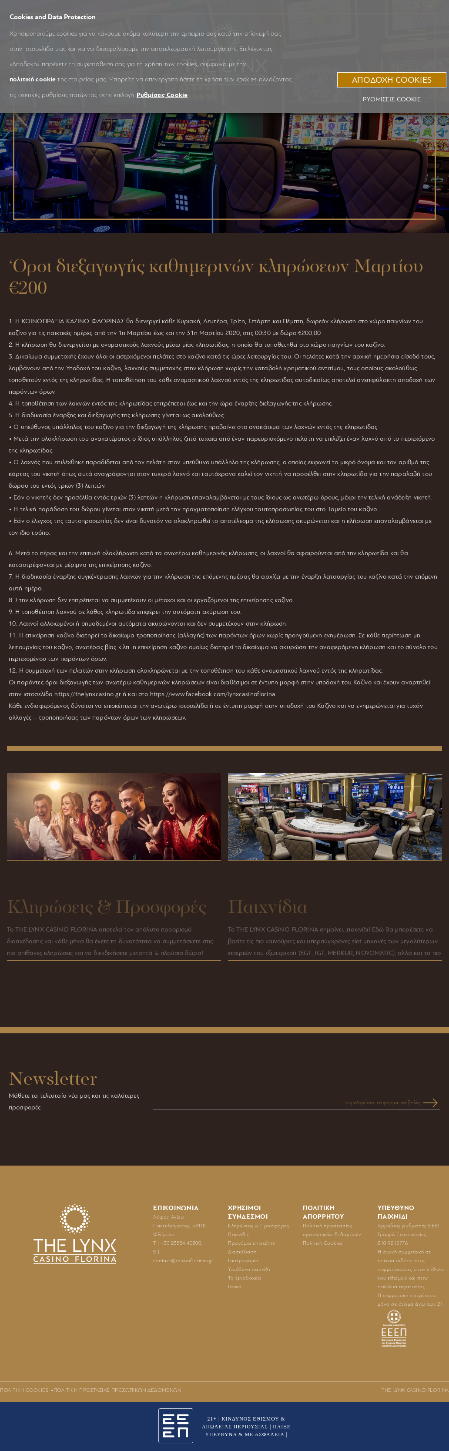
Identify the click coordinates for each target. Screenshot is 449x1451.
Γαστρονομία (243, 1260)
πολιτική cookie (33, 79)
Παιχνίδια (239, 1234)
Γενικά (235, 1286)
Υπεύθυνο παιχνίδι (249, 1269)
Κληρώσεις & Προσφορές (258, 1226)
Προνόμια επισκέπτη (252, 1243)
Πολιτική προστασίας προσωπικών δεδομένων (117, 1390)
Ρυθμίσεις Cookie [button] (162, 95)
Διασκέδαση (242, 1252)
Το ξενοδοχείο (245, 1278)
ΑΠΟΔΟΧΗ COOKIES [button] (392, 80)
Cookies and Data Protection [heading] (53, 17)
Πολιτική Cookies (322, 1243)
